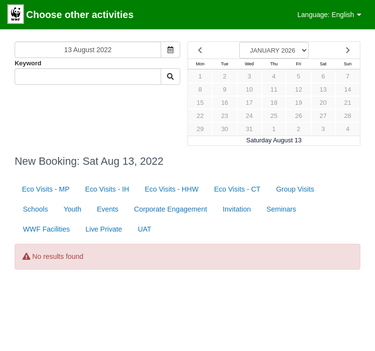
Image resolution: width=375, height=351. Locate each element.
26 (298, 115)
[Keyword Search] (88, 76)
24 (249, 115)
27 (323, 115)
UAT (144, 229)
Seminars (281, 209)
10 (249, 89)
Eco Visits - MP (45, 189)
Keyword (28, 63)
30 (224, 129)
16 (224, 102)
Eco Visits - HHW (171, 189)
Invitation (237, 209)
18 (274, 102)
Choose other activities (70, 15)
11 (274, 89)
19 (298, 102)
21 (347, 102)
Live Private (103, 229)
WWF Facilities (46, 229)
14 (347, 89)
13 (323, 89)
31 (249, 129)
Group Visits (295, 189)
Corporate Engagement (171, 209)
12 (298, 89)
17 (249, 102)
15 (200, 102)
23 (224, 115)
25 (274, 115)
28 (347, 115)
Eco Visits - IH (107, 189)
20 (323, 102)
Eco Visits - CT (237, 189)
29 (200, 129)
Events (108, 209)
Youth (72, 209)
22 (200, 115)
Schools (35, 209)
